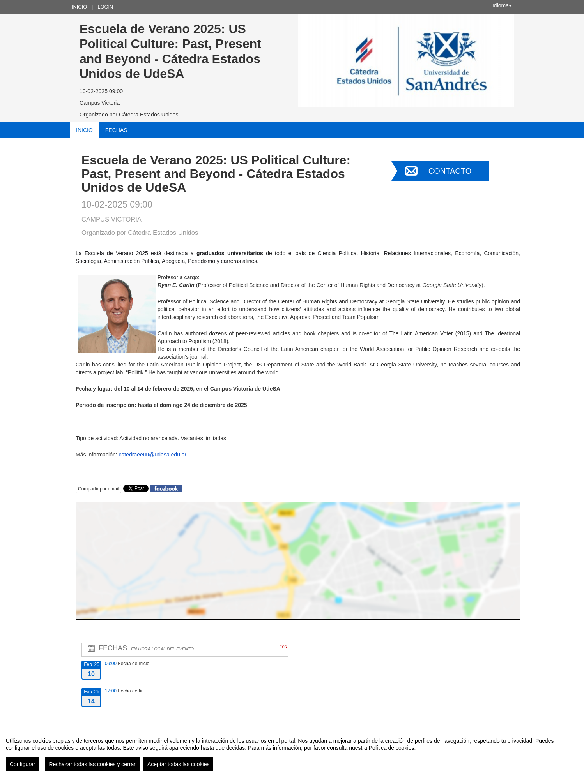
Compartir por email (98, 489)
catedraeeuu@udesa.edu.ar (152, 454)
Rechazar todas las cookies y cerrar (92, 764)
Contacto (449, 171)
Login (105, 7)
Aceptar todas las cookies (178, 764)
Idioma (502, 5)
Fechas (116, 130)
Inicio (79, 7)
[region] (292, 751)
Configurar (22, 764)
